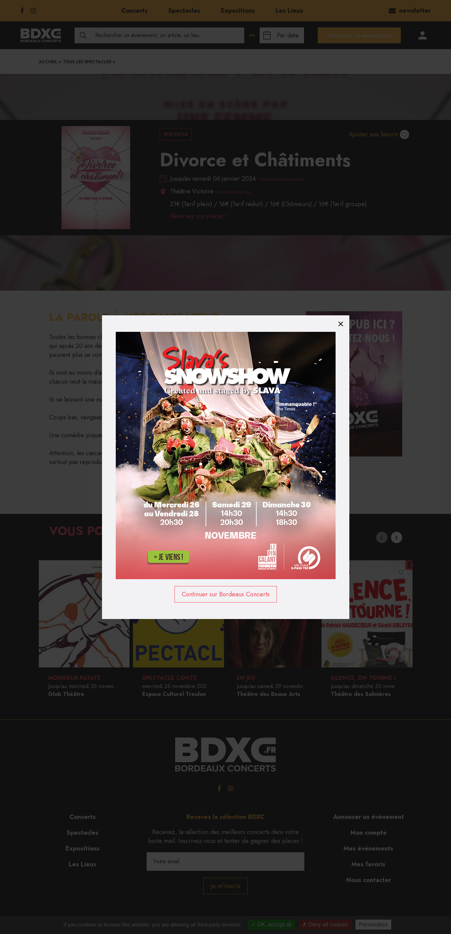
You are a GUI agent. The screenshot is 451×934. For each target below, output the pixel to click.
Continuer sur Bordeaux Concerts (226, 594)
